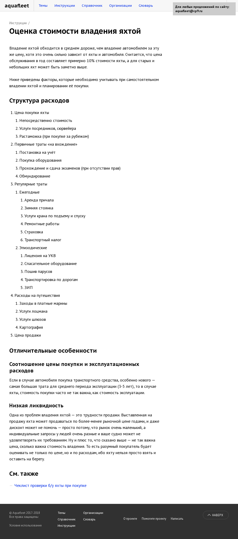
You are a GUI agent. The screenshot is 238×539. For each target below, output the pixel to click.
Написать (177, 519)
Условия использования (25, 525)
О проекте (130, 519)
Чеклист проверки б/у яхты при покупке (50, 485)
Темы (43, 5)
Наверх (217, 515)
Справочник (92, 5)
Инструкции (64, 5)
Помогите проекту (154, 519)
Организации (120, 5)
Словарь (146, 5)
